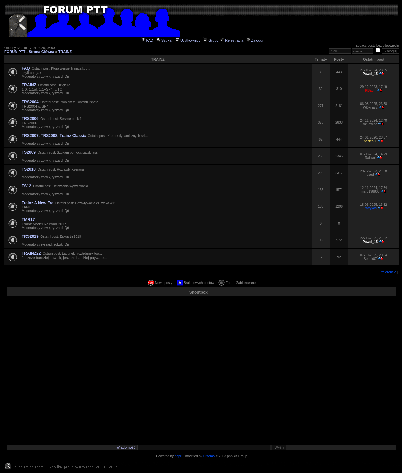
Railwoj (370, 158)
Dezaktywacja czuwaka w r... (96, 203)
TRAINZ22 (31, 253)
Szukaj (164, 40)
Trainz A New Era (37, 203)
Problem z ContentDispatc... (80, 102)
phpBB (179, 456)
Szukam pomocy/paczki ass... (79, 152)
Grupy (210, 40)
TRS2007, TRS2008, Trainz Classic (54, 135)
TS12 (26, 186)
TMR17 (28, 219)
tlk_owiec (370, 124)
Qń (67, 76)
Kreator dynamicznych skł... (127, 136)
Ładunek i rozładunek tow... (82, 253)
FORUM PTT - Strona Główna (29, 52)
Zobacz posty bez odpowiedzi (377, 45)
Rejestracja (231, 40)
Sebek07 (370, 259)
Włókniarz (370, 107)
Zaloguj (254, 40)
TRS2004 (30, 102)
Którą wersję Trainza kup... (70, 68)
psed (370, 174)
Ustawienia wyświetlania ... (72, 186)
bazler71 (370, 141)
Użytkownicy (187, 40)
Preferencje (388, 272)
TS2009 (29, 152)
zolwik (45, 76)
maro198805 (370, 191)
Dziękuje (63, 85)
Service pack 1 (71, 119)
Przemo (209, 456)
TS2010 (29, 169)
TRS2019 (30, 236)
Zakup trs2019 (70, 236)
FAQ (147, 40)
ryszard (57, 76)
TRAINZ (65, 52)
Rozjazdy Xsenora (70, 169)
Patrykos (370, 208)
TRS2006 (30, 118)
